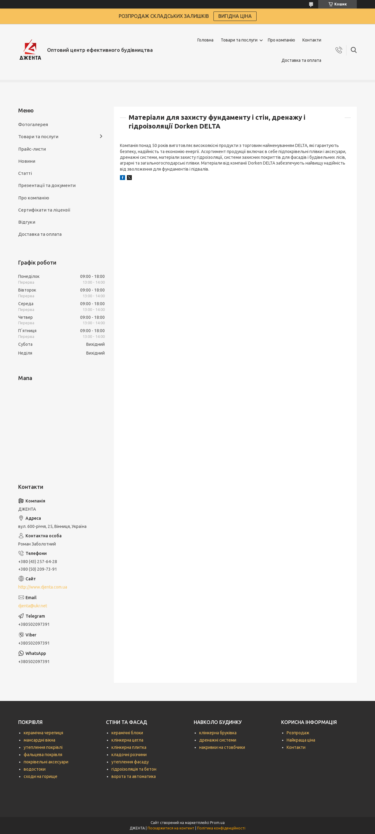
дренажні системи (217, 740)
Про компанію (281, 40)
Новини (26, 161)
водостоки (35, 769)
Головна (205, 40)
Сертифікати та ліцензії (44, 209)
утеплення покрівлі (43, 747)
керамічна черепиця (43, 732)
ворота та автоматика (133, 776)
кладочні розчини (129, 754)
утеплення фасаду (130, 761)
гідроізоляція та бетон (133, 769)
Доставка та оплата (301, 60)
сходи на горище (40, 776)
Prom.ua (217, 823)
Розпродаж (298, 732)
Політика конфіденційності (221, 828)
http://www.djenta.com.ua (42, 587)
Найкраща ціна (301, 740)
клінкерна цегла (127, 740)
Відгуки (26, 222)
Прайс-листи (32, 149)
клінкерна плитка (128, 747)
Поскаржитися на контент (171, 828)
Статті (25, 173)
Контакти (311, 40)
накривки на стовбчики (222, 747)
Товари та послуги (239, 40)
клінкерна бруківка (218, 732)
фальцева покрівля (43, 754)
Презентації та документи (47, 185)
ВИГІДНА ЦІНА (235, 16)
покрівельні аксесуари (46, 761)
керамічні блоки (127, 732)
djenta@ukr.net (32, 605)
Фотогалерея (33, 124)
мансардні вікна (39, 740)
